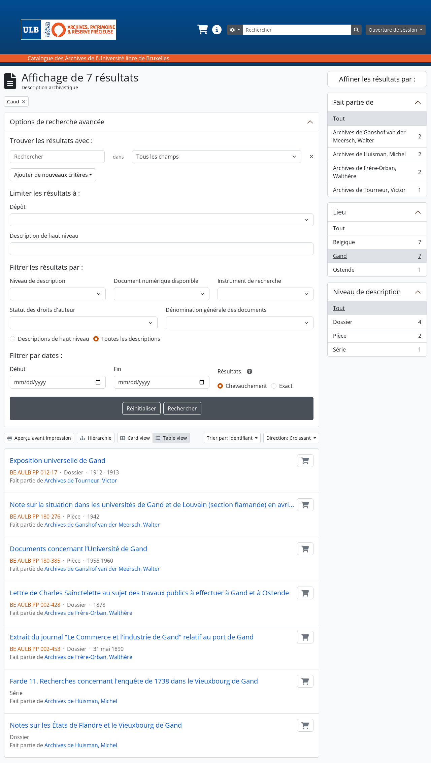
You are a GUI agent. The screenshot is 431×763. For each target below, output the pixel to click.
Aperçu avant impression (39, 438)
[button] (202, 29)
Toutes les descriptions (130, 338)
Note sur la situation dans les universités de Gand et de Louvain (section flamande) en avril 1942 (152, 505)
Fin (117, 369)
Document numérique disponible (156, 281)
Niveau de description (37, 281)
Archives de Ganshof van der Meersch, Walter (102, 524)
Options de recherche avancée (57, 121)
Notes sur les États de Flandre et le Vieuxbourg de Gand (96, 725)
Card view (135, 438)
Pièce (377, 337)
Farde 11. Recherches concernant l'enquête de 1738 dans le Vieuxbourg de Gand (134, 681)
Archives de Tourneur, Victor (80, 480)
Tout (339, 118)
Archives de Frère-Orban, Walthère (88, 613)
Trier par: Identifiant (230, 438)
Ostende (377, 271)
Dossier (377, 323)
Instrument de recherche (249, 281)
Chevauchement (246, 386)
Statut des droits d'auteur (42, 309)
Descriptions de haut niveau (53, 338)
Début (18, 369)
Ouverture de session (394, 30)
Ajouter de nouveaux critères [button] (51, 174)
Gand (377, 257)
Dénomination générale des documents (216, 309)
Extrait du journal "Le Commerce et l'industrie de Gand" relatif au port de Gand (132, 637)
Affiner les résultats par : (377, 79)
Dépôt (18, 206)
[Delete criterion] (311, 157)
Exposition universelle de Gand (57, 461)
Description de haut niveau (44, 235)
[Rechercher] (297, 30)
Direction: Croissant (289, 438)
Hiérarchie (95, 438)
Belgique (377, 243)
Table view (171, 438)
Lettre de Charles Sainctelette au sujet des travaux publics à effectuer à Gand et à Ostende (149, 593)
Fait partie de (353, 102)
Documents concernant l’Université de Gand (78, 549)
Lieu (339, 212)
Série (377, 350)
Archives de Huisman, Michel (80, 701)
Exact (286, 386)
